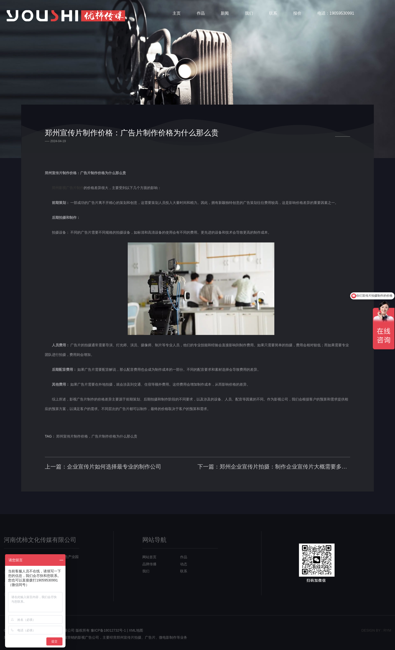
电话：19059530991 (335, 14)
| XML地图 (135, 628)
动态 (183, 562)
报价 (297, 14)
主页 (177, 14)
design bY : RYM (376, 628)
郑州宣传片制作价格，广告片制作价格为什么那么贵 (98, 433)
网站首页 (149, 555)
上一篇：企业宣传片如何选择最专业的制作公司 (104, 463)
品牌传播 (149, 562)
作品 (201, 14)
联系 (273, 14)
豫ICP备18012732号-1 (108, 628)
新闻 (225, 14)
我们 (249, 14)
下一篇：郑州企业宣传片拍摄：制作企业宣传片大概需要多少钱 (273, 463)
